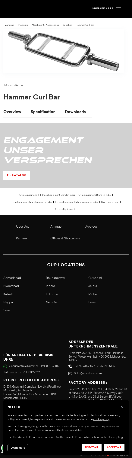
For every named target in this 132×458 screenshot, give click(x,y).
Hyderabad (11, 286)
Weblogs (91, 226)
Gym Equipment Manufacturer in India (31, 202)
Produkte (23, 25)
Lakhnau (52, 294)
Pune (92, 302)
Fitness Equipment (65, 209)
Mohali (93, 294)
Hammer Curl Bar (85, 25)
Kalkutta (8, 294)
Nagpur (8, 302)
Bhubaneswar (55, 278)
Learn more (18, 447)
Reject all (92, 448)
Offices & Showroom (65, 238)
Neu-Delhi (53, 302)
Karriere (21, 238)
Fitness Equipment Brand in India (57, 195)
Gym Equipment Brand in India (94, 195)
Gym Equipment (28, 195)
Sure (6, 310)
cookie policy (101, 419)
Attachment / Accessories (45, 25)
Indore (50, 286)
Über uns (22, 226)
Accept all (114, 448)
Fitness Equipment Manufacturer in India (76, 202)
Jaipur (92, 286)
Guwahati (95, 278)
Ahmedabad (12, 278)
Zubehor (67, 25)
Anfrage (55, 226)
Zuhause (9, 25)
